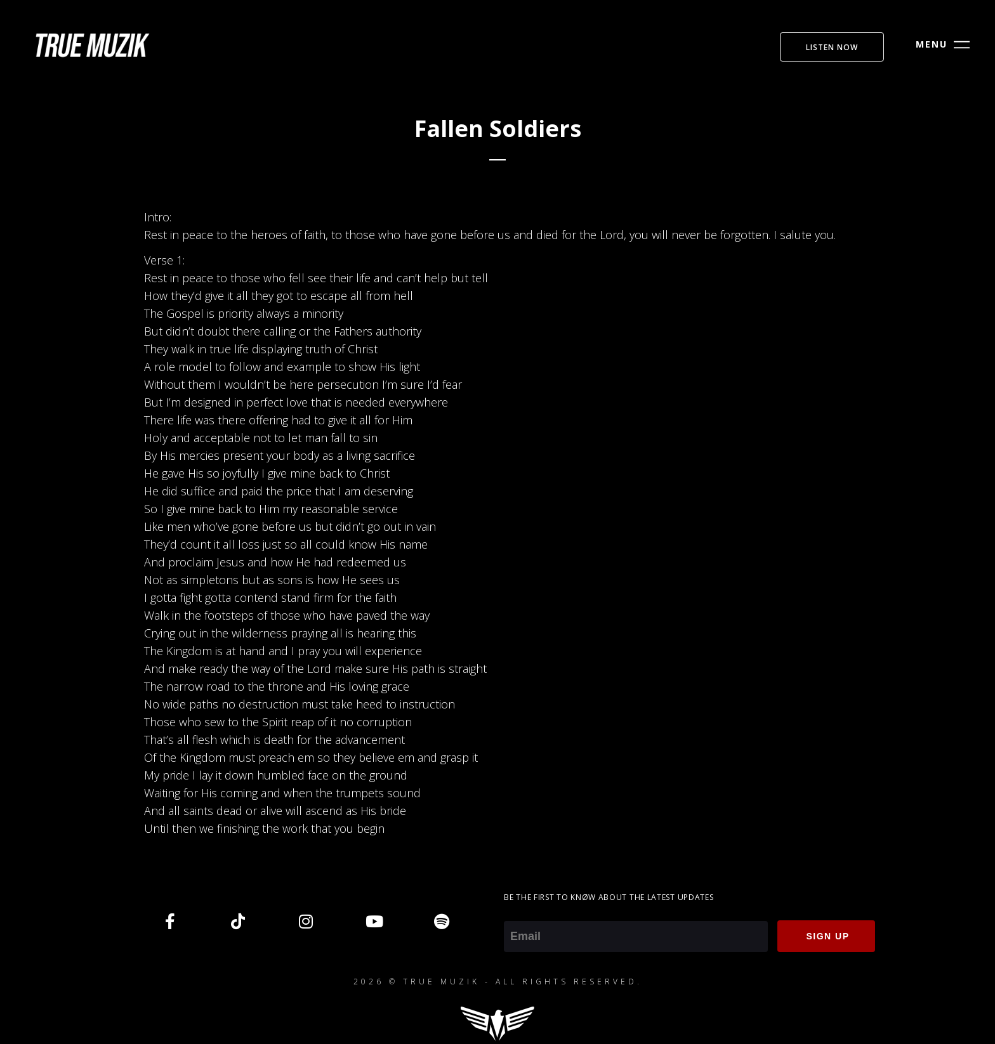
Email (517, 912)
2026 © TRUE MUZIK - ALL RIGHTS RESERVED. (497, 981)
